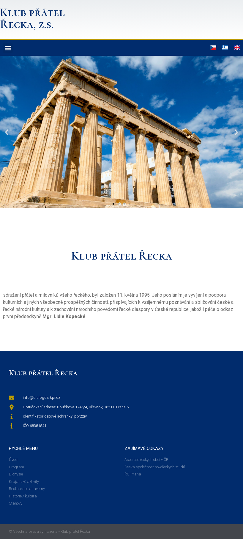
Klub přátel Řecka (43, 373)
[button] (8, 48)
